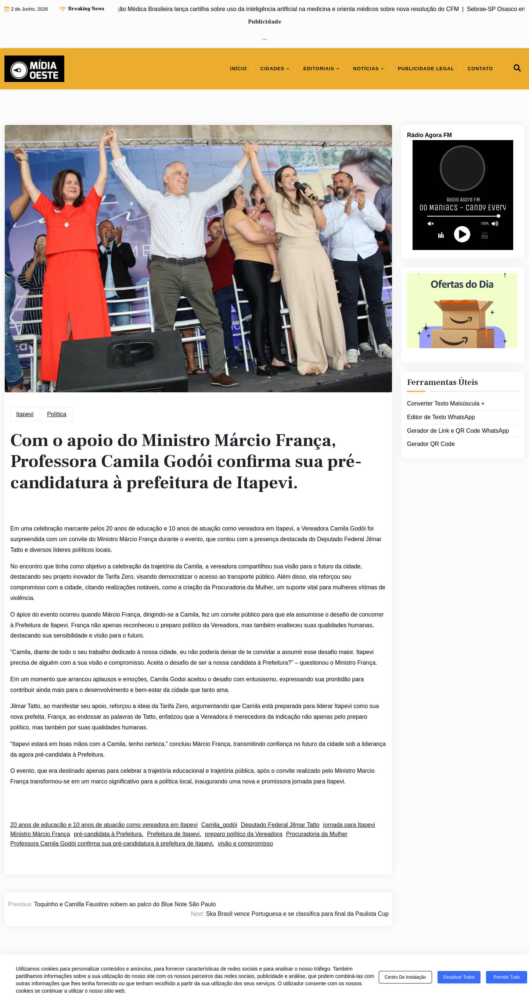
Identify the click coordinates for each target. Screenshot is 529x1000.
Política (56, 414)
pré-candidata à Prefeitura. (108, 834)
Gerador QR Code (431, 444)
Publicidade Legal (426, 68)
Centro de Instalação (405, 977)
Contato (480, 68)
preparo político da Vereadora (244, 834)
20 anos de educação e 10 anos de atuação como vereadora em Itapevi (104, 825)
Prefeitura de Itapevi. (174, 834)
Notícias (366, 68)
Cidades (272, 68)
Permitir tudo (507, 977)
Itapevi (24, 414)
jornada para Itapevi (349, 825)
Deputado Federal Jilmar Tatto (280, 825)
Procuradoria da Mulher (317, 834)
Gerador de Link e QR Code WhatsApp (458, 431)
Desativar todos (459, 977)
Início (238, 68)
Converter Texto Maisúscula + (446, 403)
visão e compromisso (245, 843)
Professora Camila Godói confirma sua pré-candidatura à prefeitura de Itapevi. (112, 843)
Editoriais (318, 68)
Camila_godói (219, 825)
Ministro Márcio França (40, 834)
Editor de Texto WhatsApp (441, 417)
